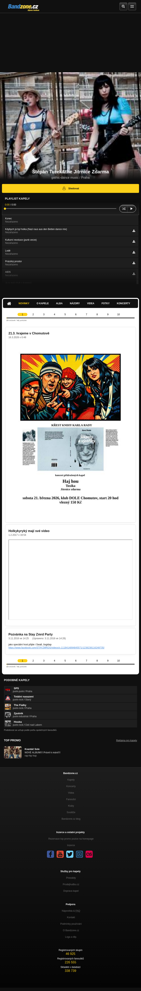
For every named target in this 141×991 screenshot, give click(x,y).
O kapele (43, 303)
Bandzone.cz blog (71, 818)
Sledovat (70, 188)
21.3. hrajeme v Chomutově (28, 333)
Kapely (71, 779)
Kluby (71, 805)
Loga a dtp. (71, 937)
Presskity (71, 878)
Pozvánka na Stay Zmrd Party (30, 634)
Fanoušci (71, 799)
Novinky (24, 303)
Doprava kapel (70, 891)
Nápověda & (71, 910)
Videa (90, 303)
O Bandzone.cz (71, 930)
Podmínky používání (71, 923)
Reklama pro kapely (126, 740)
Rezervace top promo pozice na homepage (70, 838)
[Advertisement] (70, 42)
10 (118, 314)
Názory (75, 303)
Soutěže (71, 812)
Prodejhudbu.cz (71, 884)
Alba (59, 303)
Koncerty (123, 303)
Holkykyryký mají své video (28, 531)
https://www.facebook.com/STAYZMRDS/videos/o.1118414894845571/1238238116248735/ (56, 647)
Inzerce (71, 845)
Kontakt (71, 917)
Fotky (106, 303)
